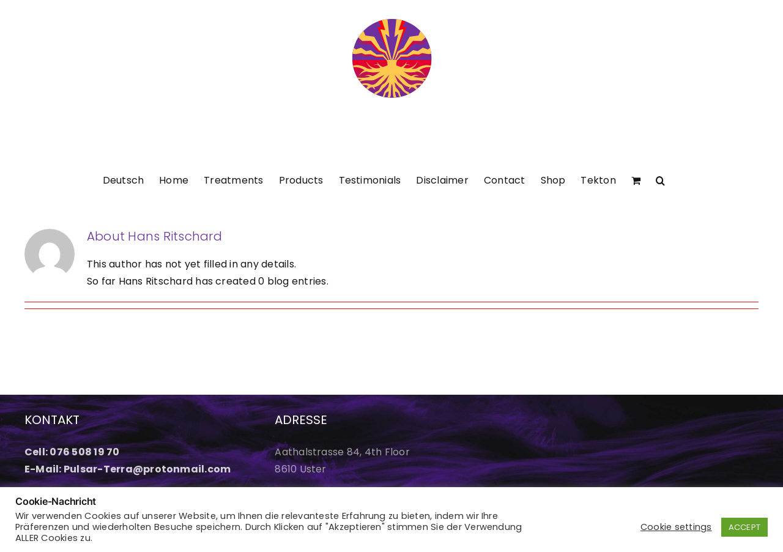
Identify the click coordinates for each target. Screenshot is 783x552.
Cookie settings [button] (676, 526)
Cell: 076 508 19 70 (72, 452)
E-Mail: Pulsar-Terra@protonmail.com (127, 469)
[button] (660, 179)
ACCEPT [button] (744, 527)
